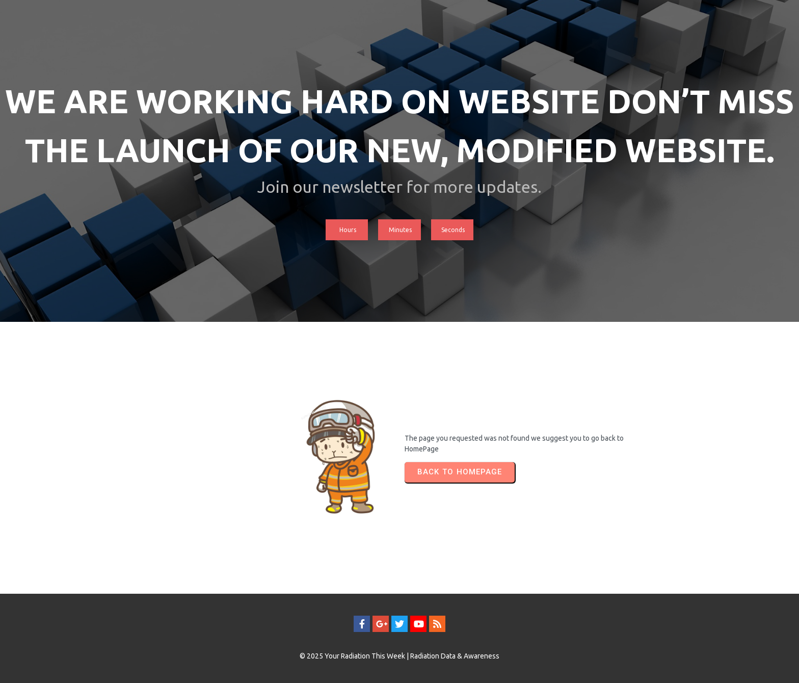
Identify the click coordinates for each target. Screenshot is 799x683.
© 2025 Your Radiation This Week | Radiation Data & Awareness (399, 656)
